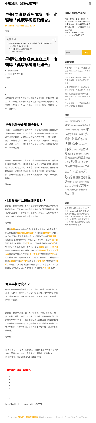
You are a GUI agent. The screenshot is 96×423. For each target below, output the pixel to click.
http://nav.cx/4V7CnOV (74, 35)
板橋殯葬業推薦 (74, 225)
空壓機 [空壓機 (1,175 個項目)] (77, 177)
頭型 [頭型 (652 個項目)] (85, 190)
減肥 (53, 243)
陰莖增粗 (24, 261)
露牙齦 (55, 240)
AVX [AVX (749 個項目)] (66, 121)
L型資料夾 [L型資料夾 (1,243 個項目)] (75, 121)
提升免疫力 (28, 233)
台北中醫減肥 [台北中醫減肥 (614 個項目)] (75, 130)
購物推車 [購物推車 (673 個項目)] (68, 186)
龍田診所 (81, 214)
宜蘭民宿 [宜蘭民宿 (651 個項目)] (82, 144)
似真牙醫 (68, 208)
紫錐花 (52, 254)
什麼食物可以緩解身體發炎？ (22, 49)
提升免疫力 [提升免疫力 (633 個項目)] (76, 150)
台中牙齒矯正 (33, 254)
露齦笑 (42, 247)
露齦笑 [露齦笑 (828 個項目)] (73, 189)
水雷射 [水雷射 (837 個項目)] (68, 162)
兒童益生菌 (40, 261)
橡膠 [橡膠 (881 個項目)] (88, 157)
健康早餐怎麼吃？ (18, 51)
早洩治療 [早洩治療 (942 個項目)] (77, 154)
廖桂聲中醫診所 (77, 216)
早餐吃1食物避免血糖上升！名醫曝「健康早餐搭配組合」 (32, 43)
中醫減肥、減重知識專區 (21, 3)
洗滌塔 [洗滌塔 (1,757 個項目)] (76, 162)
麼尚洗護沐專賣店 (78, 222)
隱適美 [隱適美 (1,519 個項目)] (84, 186)
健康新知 (73, 219)
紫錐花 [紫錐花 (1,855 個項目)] (86, 177)
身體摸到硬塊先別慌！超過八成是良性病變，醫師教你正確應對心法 (77, 80)
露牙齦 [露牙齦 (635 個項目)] (67, 190)
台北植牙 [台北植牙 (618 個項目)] (83, 130)
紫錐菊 (20, 233)
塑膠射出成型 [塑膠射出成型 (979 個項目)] (77, 134)
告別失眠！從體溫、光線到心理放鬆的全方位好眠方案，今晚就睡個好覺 (77, 70)
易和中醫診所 (78, 208)
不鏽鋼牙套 (44, 250)
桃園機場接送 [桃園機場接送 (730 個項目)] (73, 158)
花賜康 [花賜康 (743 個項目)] (75, 182)
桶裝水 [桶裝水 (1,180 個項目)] (82, 157)
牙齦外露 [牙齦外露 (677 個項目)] (81, 167)
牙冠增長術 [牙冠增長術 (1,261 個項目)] (71, 166)
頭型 (27, 243)
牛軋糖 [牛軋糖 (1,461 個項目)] (74, 171)
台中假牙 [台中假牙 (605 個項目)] (68, 130)
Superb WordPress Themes (76, 417)
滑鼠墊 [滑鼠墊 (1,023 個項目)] (84, 162)
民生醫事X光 (84, 211)
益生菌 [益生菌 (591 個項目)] (81, 172)
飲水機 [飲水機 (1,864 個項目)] (70, 193)
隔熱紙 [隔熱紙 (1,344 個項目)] (75, 185)
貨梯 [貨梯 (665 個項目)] (87, 182)
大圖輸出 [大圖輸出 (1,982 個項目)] (71, 144)
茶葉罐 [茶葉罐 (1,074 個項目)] (82, 181)
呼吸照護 (46, 268)
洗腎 (13, 229)
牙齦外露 (52, 236)
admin (11, 26)
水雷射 (12, 261)
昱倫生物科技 (70, 214)
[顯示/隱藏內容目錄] (52, 40)
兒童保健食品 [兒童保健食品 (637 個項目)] (75, 125)
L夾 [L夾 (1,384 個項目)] (83, 121)
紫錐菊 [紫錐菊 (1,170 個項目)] (69, 181)
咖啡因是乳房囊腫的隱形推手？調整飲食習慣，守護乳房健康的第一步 (77, 96)
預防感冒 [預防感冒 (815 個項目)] (80, 189)
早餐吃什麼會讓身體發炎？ (21, 46)
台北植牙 (47, 233)
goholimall (74, 211)
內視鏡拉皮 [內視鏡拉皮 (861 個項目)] (85, 125)
